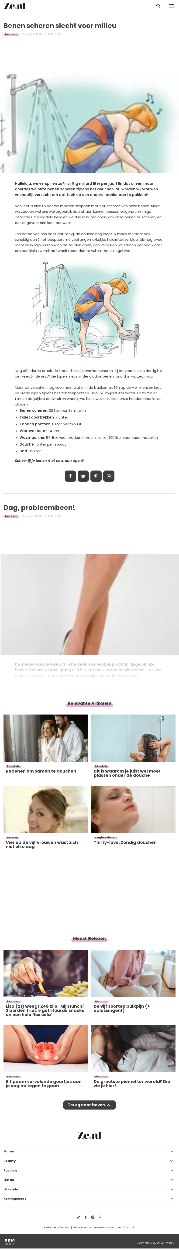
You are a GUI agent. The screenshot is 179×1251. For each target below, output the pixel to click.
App (108, 476)
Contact (128, 1227)
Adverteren (79, 1227)
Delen (70, 476)
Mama (8, 1151)
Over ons (64, 1227)
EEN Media (167, 1242)
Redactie (50, 1227)
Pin (96, 476)
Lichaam (11, 34)
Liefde (8, 1180)
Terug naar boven (86, 1105)
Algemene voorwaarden (105, 1227)
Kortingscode (15, 1198)
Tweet (83, 476)
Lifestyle (10, 1189)
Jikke (58, 34)
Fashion (10, 1170)
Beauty (9, 1161)
